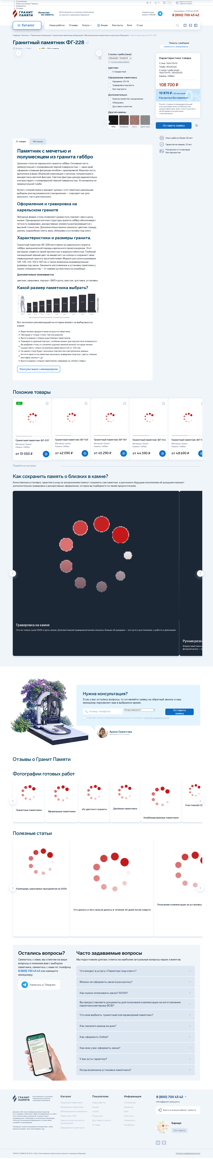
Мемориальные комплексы (73, 1112)
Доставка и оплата (101, 1121)
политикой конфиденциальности (156, 720)
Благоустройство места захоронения (72, 1123)
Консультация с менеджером (39, 369)
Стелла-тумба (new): (120, 54)
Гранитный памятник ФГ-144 (151, 440)
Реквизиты (21, 6)
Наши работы (57, 25)
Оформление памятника (72, 1128)
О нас (140, 25)
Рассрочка (97, 1117)
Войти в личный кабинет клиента (183, 3)
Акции (95, 1108)
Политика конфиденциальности (188, 1154)
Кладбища (129, 1126)
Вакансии (128, 1108)
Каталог (26, 25)
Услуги (95, 1112)
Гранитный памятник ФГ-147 (191, 440)
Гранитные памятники (71, 1103)
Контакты (117, 25)
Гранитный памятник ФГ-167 (112, 440)
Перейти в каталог (24, 466)
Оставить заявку (179, 713)
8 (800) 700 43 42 (185, 15)
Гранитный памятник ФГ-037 (33, 440)
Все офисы (179, 1131)
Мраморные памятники (72, 1108)
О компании (21, 1)
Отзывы (19, 8)
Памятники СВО (68, 1117)
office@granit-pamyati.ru (168, 1103)
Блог (129, 25)
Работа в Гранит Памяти (27, 4)
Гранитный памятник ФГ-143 (72, 440)
